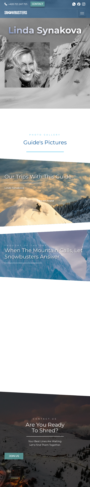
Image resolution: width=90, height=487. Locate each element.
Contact (37, 4)
